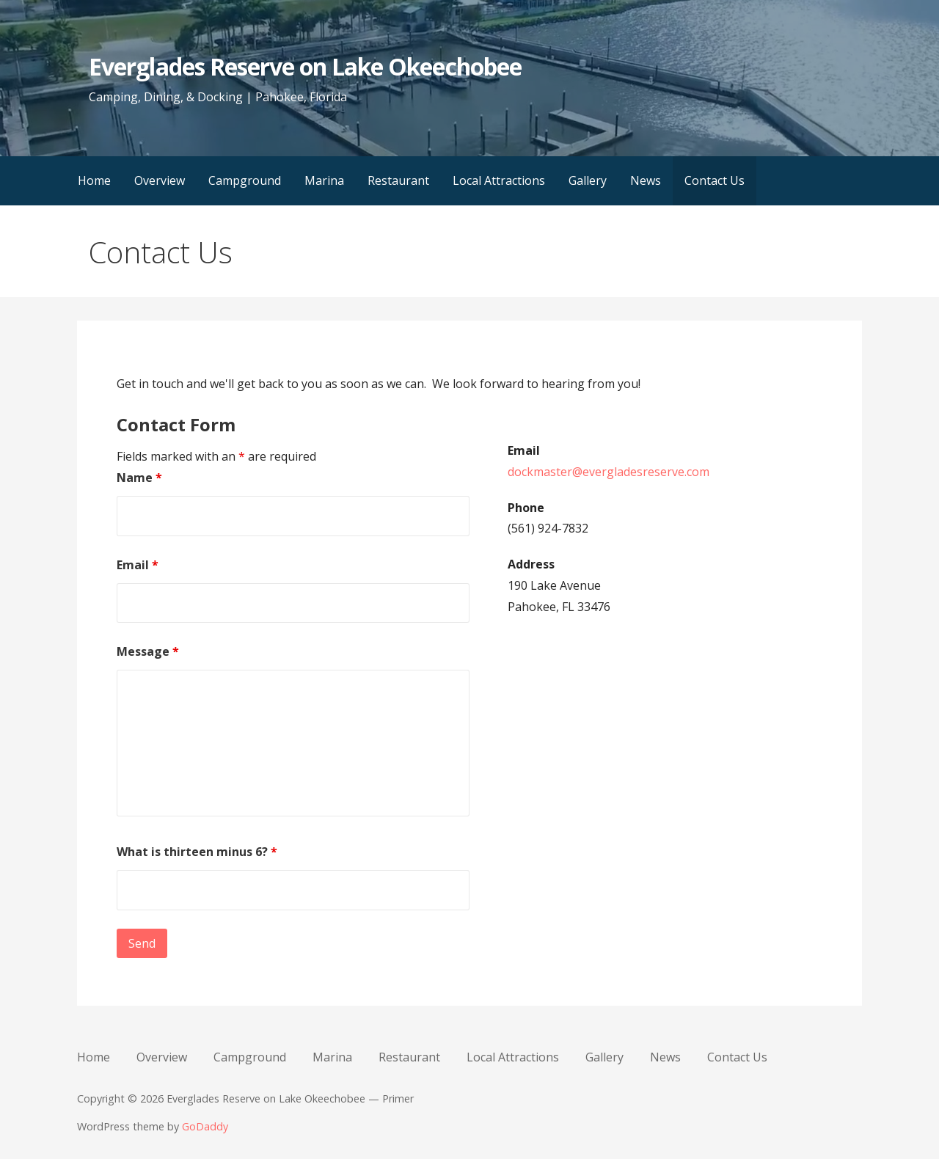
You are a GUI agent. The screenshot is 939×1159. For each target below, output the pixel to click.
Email (137, 565)
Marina (324, 180)
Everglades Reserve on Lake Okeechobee (305, 66)
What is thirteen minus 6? (197, 852)
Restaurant (398, 180)
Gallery (588, 180)
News (645, 180)
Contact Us (714, 180)
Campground (244, 180)
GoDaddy (205, 1126)
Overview (159, 180)
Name (139, 477)
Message (148, 651)
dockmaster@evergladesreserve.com (608, 472)
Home (94, 180)
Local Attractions (499, 180)
